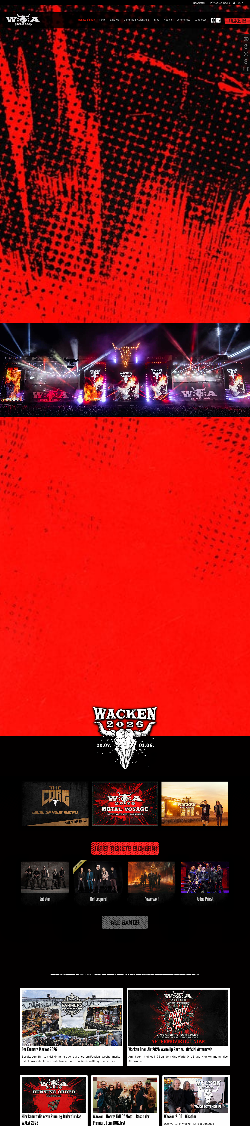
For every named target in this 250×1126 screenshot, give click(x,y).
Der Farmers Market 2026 (39, 1047)
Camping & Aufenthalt (136, 19)
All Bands (125, 920)
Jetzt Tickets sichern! (125, 846)
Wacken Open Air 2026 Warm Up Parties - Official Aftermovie (170, 1047)
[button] (240, 3)
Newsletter (193, 3)
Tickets (237, 21)
